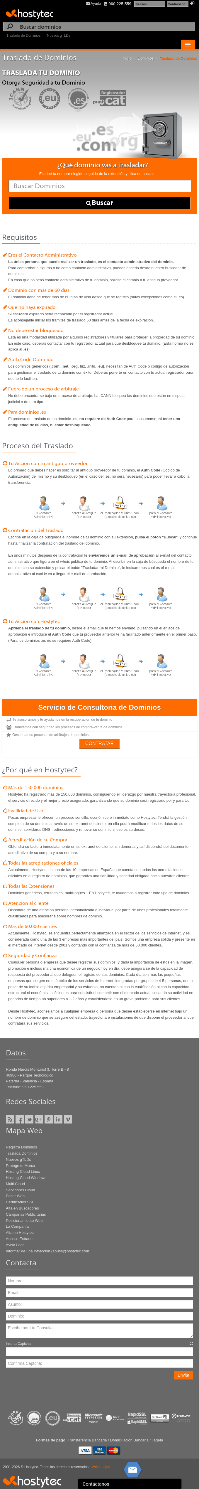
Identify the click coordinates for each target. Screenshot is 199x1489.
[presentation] (50, 1390)
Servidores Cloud (20, 1190)
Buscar (99, 203)
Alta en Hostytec (20, 1232)
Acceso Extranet (20, 1239)
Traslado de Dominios (23, 35)
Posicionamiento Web (24, 1220)
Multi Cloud (15, 1184)
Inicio (127, 58)
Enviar (183, 1375)
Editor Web (15, 1196)
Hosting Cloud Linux (23, 1171)
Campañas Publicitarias (26, 1214)
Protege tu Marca (20, 1165)
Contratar (99, 743)
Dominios (146, 58)
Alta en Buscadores (22, 1208)
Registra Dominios (21, 1147)
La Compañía (17, 1226)
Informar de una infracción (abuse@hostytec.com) (48, 1251)
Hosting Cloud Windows (26, 1177)
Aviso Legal (15, 1245)
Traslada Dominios (22, 1153)
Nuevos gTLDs (58, 35)
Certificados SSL (20, 1202)
